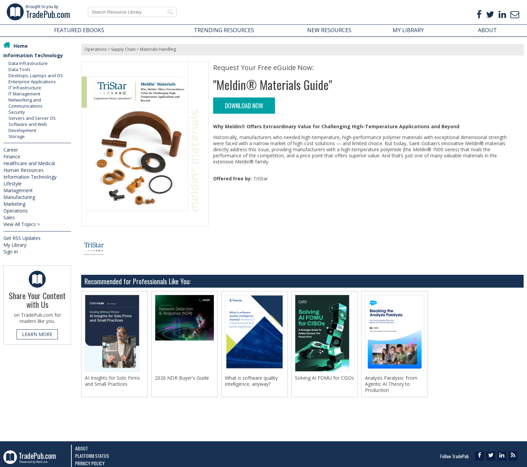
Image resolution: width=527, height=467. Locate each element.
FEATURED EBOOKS (79, 30)
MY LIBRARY (408, 30)
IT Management (24, 94)
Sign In (10, 251)
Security (16, 112)
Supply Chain (123, 49)
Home (21, 46)
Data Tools (19, 69)
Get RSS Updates (22, 238)
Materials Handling (158, 49)
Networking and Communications (25, 103)
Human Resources (23, 170)
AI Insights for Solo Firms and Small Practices (112, 381)
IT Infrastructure (24, 88)
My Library (14, 245)
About (81, 448)
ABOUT (487, 30)
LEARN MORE (37, 334)
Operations (15, 210)
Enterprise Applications (32, 82)
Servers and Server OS (32, 118)
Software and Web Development (27, 127)
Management (18, 190)
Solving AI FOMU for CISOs (324, 378)
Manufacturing (19, 197)
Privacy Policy (90, 463)
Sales (9, 217)
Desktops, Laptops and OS (35, 75)
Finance (11, 156)
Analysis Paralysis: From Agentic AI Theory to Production (391, 384)
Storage (16, 136)
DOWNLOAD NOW (244, 105)
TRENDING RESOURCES (224, 30)
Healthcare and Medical (29, 163)
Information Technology (33, 55)
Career (10, 150)
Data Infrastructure (28, 63)
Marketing (14, 204)
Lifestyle (12, 183)
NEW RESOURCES (329, 30)
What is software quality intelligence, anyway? (251, 381)
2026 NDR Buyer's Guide (182, 378)
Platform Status (92, 455)
